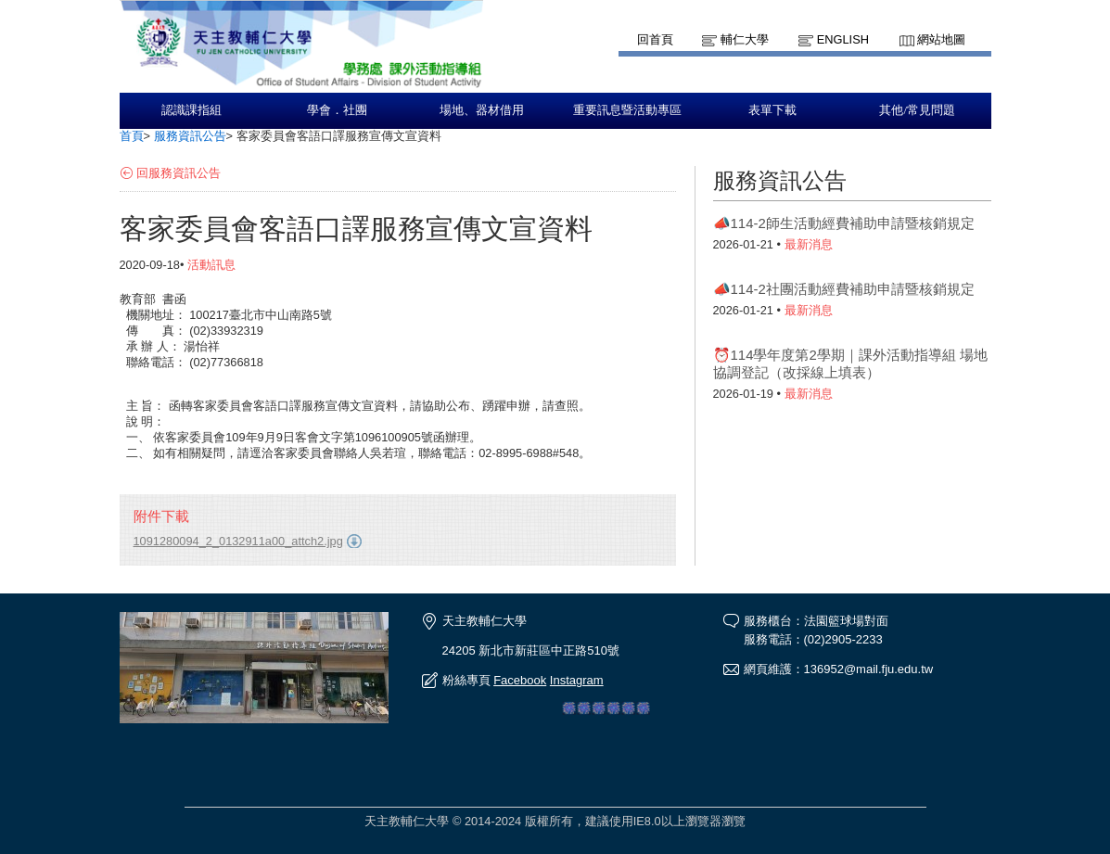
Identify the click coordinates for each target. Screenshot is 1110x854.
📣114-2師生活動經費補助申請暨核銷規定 (844, 223)
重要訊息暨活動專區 (627, 110)
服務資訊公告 (190, 136)
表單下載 (772, 110)
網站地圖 (941, 39)
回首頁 (655, 39)
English (843, 39)
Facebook (519, 680)
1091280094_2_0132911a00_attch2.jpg (238, 541)
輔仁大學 (745, 39)
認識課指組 (191, 110)
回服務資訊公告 (178, 173)
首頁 (132, 136)
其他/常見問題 (917, 110)
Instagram (577, 680)
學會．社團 (337, 110)
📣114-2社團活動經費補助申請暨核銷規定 (844, 289)
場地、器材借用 (482, 110)
